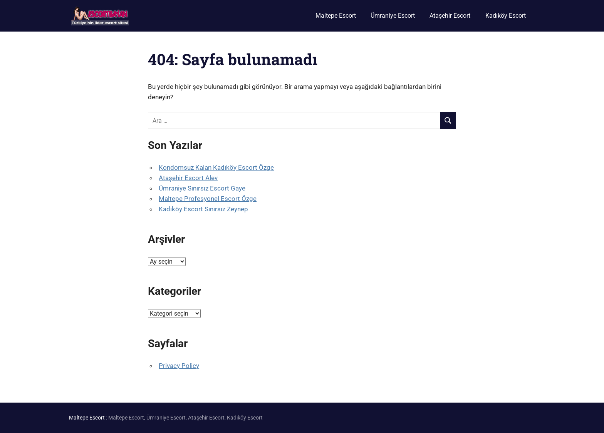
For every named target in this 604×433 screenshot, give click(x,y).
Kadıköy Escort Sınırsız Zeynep (203, 209)
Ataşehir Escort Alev (188, 178)
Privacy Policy (179, 365)
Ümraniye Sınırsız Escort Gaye (202, 188)
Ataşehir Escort (450, 15)
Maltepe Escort (335, 15)
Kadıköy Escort (505, 15)
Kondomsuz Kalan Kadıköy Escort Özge (216, 167)
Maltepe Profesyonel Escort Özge (208, 198)
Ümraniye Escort (393, 15)
